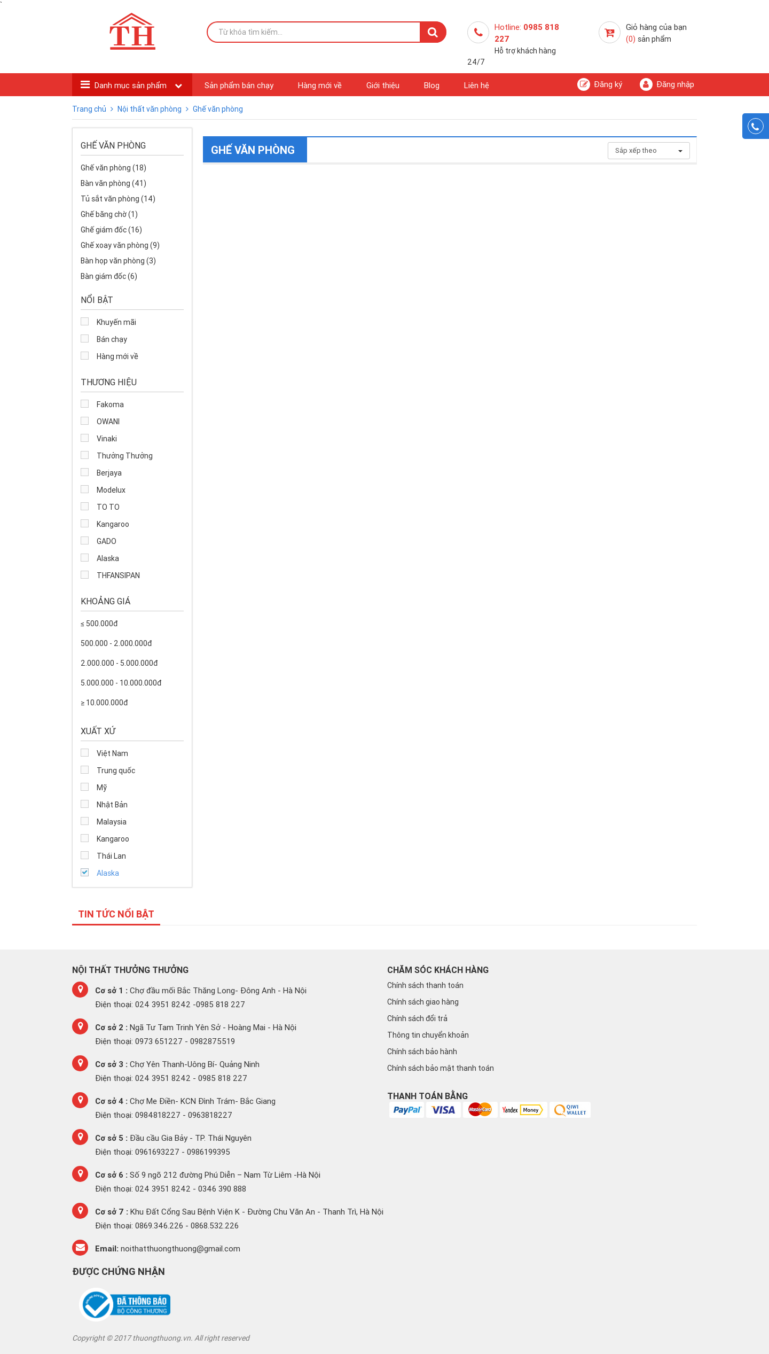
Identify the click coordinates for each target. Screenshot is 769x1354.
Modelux (111, 490)
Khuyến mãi (116, 322)
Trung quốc (116, 770)
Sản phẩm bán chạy (239, 85)
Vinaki (107, 438)
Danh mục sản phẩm (132, 85)
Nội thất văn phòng (150, 109)
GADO (106, 541)
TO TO (108, 507)
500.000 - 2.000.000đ (116, 643)
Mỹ (102, 787)
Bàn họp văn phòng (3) (118, 261)
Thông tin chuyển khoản (428, 1035)
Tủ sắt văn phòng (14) (118, 199)
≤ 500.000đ (99, 623)
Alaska (108, 558)
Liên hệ (476, 85)
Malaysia (112, 822)
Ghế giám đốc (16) (111, 230)
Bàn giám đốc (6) (109, 276)
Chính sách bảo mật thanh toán (440, 1068)
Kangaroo (113, 524)
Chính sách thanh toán (425, 985)
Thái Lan (111, 856)
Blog (432, 85)
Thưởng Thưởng (125, 456)
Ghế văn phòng (218, 109)
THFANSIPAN (118, 575)
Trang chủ (90, 109)
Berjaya (109, 473)
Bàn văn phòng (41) (113, 183)
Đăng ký (599, 84)
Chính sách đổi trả (417, 1018)
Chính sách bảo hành (422, 1051)
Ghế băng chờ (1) (109, 214)
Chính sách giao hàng (423, 1002)
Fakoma (110, 404)
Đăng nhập (667, 84)
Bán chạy (112, 339)
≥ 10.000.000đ (104, 702)
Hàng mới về (320, 85)
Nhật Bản (112, 805)
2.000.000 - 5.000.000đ (119, 663)
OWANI (108, 421)
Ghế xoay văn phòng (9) (120, 245)
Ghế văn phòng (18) (113, 168)
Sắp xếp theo (648, 150)
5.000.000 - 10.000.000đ (121, 683)
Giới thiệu (382, 85)
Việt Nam (112, 753)
